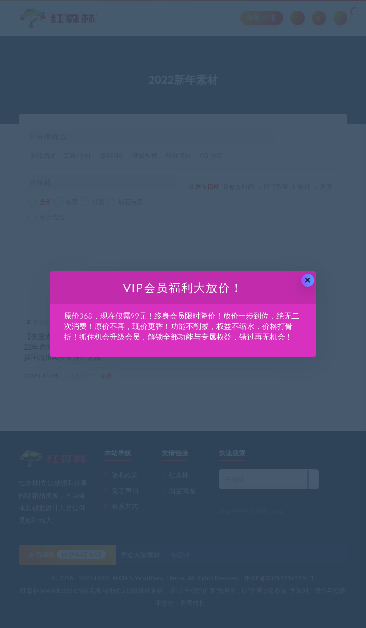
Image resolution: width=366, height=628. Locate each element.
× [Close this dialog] (308, 280)
